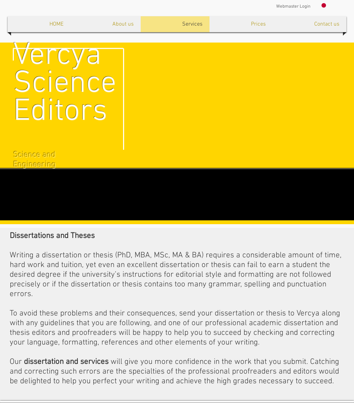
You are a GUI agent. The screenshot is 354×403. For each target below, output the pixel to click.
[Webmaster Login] (293, 6)
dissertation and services (66, 362)
